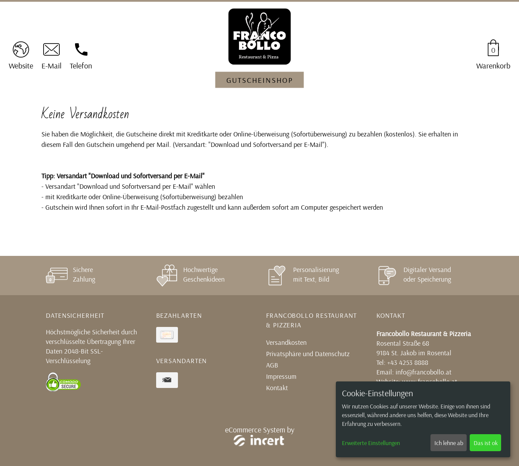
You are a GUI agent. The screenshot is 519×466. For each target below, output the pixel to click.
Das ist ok (486, 443)
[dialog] (423, 419)
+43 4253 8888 (407, 362)
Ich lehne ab (448, 443)
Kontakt (277, 387)
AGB (272, 365)
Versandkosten (286, 342)
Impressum (281, 376)
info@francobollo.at (423, 371)
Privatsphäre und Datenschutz (308, 353)
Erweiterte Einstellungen (371, 443)
